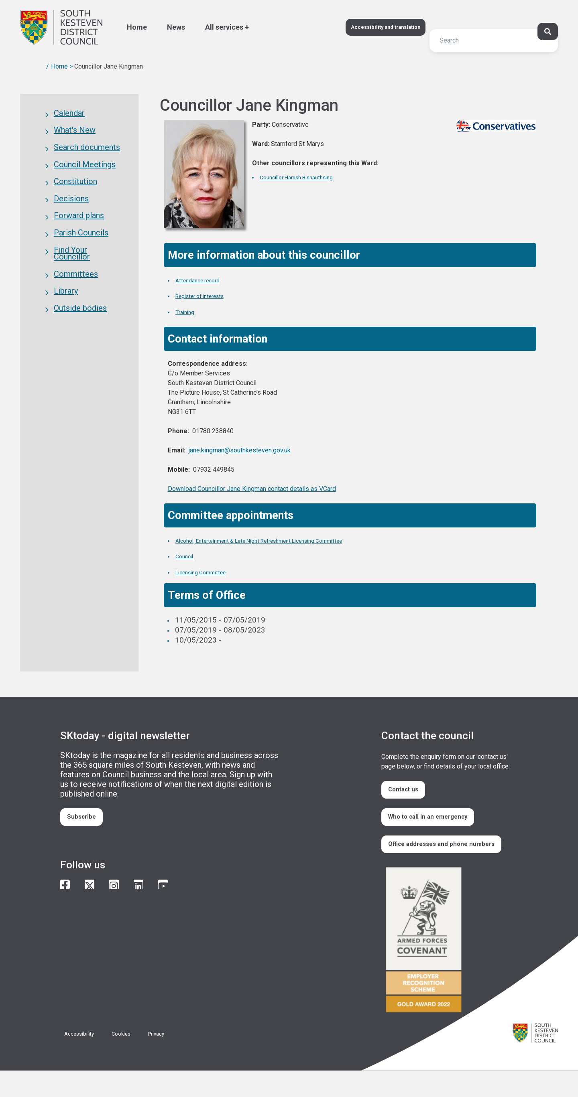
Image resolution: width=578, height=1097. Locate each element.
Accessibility (82, 1060)
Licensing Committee (210, 571)
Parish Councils (81, 252)
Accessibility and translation (372, 27)
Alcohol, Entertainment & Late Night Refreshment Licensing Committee (293, 540)
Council (187, 555)
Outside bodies (80, 340)
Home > (62, 66)
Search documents (87, 154)
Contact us (409, 792)
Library (66, 321)
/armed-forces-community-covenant (445, 967)
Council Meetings (85, 173)
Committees (76, 301)
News (176, 27)
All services (224, 27)
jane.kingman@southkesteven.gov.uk (240, 450)
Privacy (169, 1060)
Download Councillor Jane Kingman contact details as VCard (252, 489)
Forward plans (79, 232)
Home (137, 27)
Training (188, 311)
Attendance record (206, 279)
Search (29, 21)
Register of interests (209, 295)
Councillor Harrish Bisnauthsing (312, 176)
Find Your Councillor (72, 276)
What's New (75, 134)
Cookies (130, 1060)
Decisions (71, 213)
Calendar (69, 115)
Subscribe (87, 819)
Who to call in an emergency (437, 825)
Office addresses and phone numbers (437, 863)
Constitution (75, 193)
